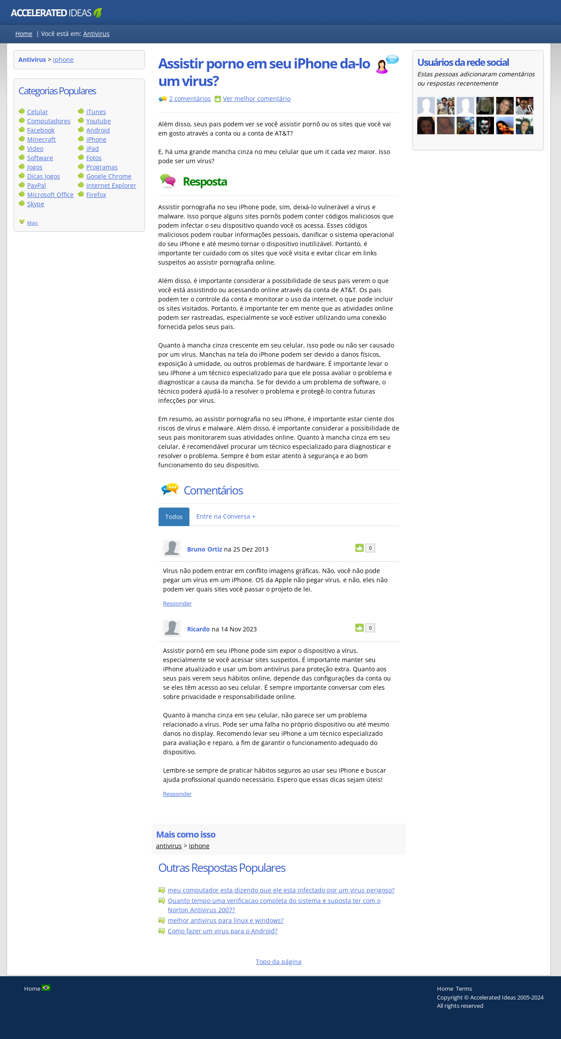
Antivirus (96, 33)
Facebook (40, 130)
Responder (177, 603)
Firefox (96, 194)
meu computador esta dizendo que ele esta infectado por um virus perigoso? (281, 890)
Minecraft (41, 139)
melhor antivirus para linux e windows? (226, 920)
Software (40, 158)
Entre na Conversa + (226, 516)
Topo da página (279, 961)
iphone (63, 59)
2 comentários (190, 98)
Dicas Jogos (43, 176)
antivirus (169, 846)
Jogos (35, 167)
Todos (174, 516)
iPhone (96, 139)
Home (23, 33)
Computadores (49, 121)
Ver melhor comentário (257, 98)
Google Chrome (108, 176)
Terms (464, 988)
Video (35, 148)
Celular (37, 111)
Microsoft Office (50, 194)
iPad (92, 148)
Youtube (98, 121)
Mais (32, 222)
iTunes (96, 111)
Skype (35, 204)
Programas (102, 167)
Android (98, 130)
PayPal (36, 185)
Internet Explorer (111, 185)
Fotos (94, 158)
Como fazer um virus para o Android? (222, 931)
